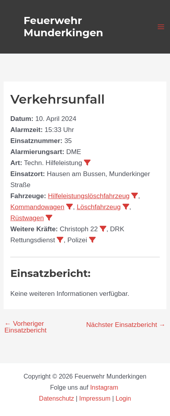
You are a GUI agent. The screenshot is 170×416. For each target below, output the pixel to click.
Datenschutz (57, 398)
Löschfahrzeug (99, 207)
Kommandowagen (37, 207)
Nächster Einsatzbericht (126, 324)
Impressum (94, 398)
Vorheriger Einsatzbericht (25, 327)
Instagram (105, 387)
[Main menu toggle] (161, 27)
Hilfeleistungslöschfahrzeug (89, 196)
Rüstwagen (27, 218)
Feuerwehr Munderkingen (63, 26)
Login (123, 398)
